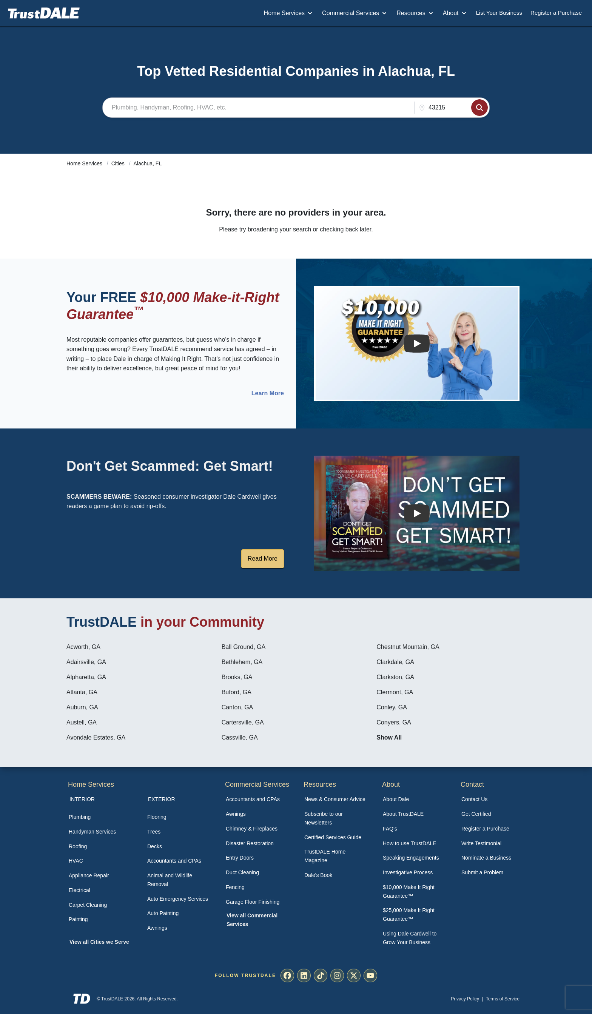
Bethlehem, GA (242, 662)
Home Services (289, 13)
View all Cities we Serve (99, 942)
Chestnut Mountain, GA (407, 647)
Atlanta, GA (81, 692)
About (455, 13)
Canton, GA (237, 707)
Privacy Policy (465, 999)
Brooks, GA (237, 677)
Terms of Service (503, 999)
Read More (263, 558)
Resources (415, 13)
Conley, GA (391, 707)
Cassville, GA (240, 737)
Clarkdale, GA (395, 662)
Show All (389, 737)
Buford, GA (236, 692)
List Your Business (499, 12)
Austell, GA (81, 722)
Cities (118, 163)
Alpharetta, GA (86, 677)
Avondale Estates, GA (95, 737)
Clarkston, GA (395, 677)
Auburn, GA (82, 707)
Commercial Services (355, 13)
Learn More (267, 393)
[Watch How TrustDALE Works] (417, 513)
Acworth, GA (83, 647)
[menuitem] (99, 817)
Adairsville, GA (86, 662)
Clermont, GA (394, 692)
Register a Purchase (556, 12)
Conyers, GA (393, 722)
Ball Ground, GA (244, 647)
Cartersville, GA (243, 722)
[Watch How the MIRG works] (417, 343)
